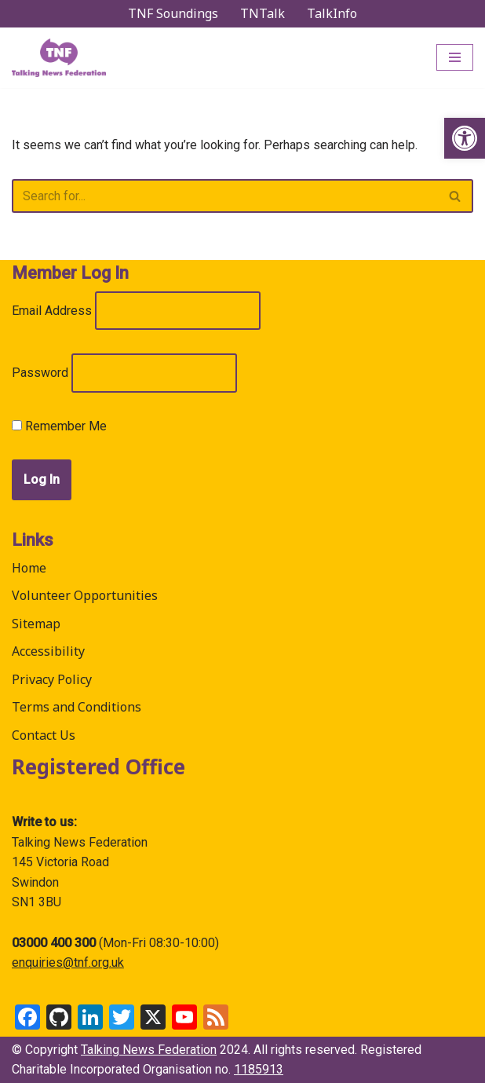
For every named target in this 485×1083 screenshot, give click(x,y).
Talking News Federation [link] (149, 1049)
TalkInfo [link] (332, 13)
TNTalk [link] (262, 13)
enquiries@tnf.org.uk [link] (68, 962)
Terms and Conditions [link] (76, 706)
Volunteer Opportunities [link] (85, 595)
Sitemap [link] (36, 623)
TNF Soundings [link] (173, 13)
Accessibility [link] (48, 651)
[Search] (225, 196)
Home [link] (29, 567)
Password (40, 372)
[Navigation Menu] (454, 57)
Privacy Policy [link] (52, 679)
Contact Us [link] (43, 735)
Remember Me (59, 426)
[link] (464, 138)
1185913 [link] (258, 1069)
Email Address (52, 310)
